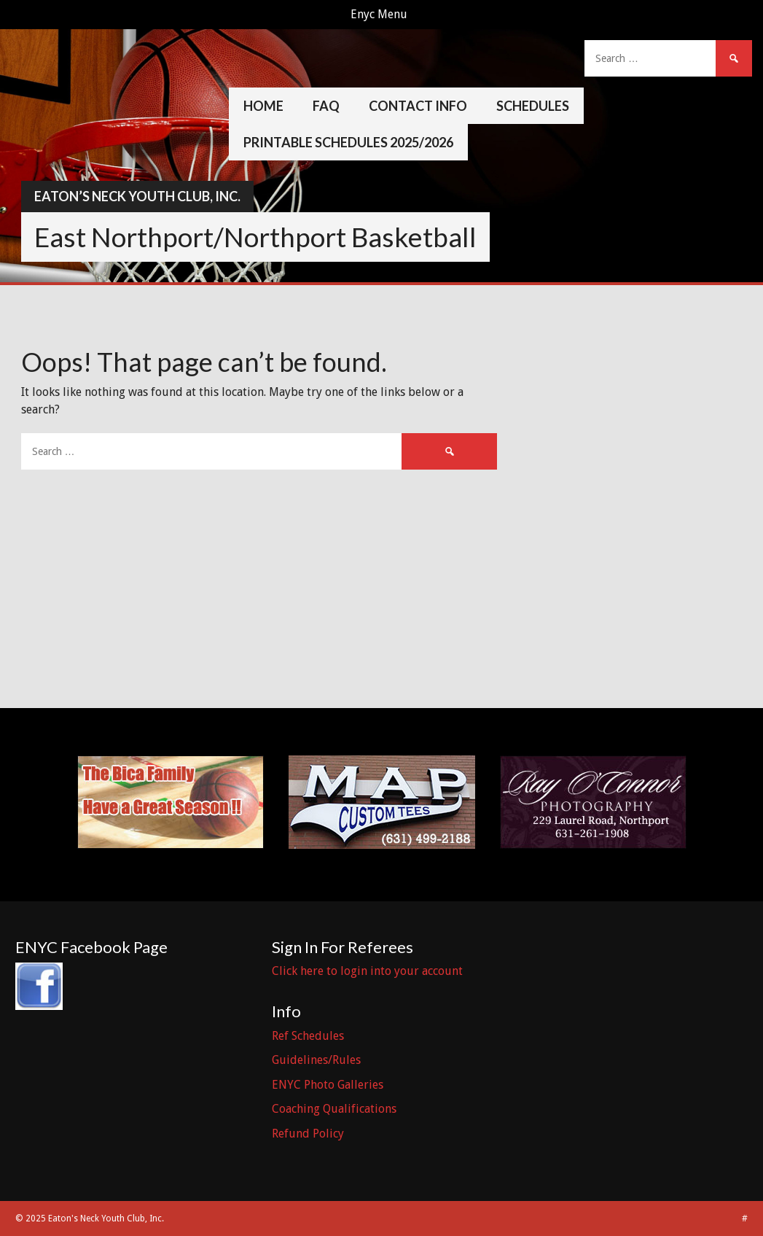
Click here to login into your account (367, 971)
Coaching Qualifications (334, 1109)
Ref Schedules (308, 1036)
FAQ (326, 106)
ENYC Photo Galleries (327, 1085)
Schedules (532, 106)
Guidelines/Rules (316, 1060)
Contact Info (418, 106)
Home (263, 106)
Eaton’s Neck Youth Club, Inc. (137, 196)
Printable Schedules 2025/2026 (348, 142)
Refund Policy (308, 1133)
